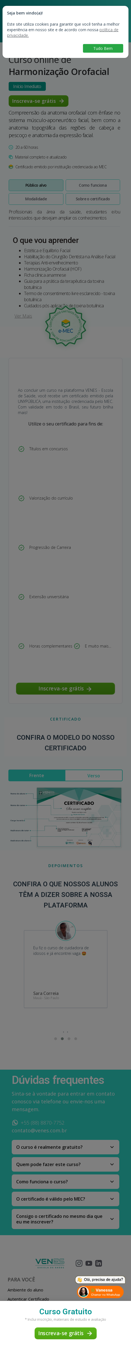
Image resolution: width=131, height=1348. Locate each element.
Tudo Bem (103, 48)
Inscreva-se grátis (65, 1333)
